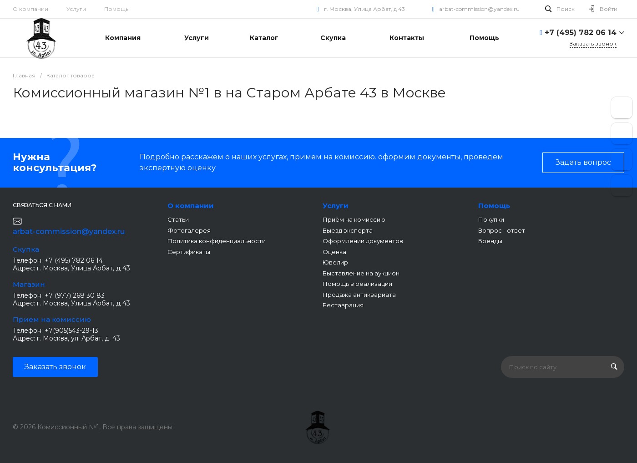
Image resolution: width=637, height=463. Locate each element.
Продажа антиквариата (359, 294)
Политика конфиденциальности (216, 240)
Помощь (116, 8)
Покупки (491, 219)
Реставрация (343, 305)
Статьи (178, 219)
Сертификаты (188, 251)
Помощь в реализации (357, 283)
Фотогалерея (189, 230)
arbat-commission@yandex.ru (479, 8)
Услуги (76, 8)
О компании (30, 8)
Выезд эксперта (348, 230)
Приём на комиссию (354, 219)
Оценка (334, 251)
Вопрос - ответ (501, 230)
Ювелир (335, 262)
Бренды (490, 240)
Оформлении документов (363, 240)
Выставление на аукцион (361, 273)
